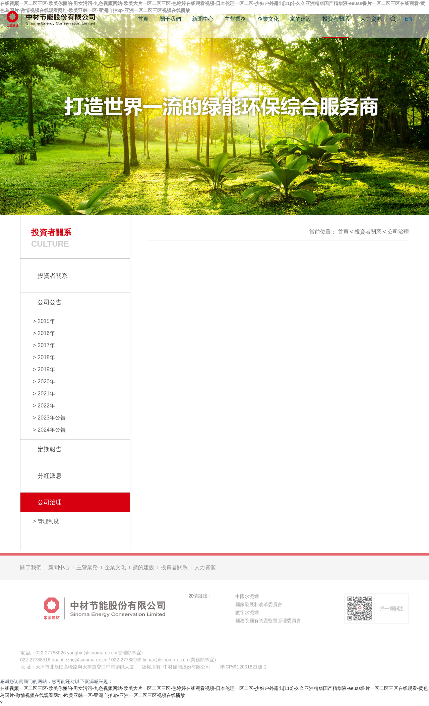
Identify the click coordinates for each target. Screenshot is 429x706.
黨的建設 (300, 19)
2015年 (46, 321)
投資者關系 (335, 19)
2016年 (46, 333)
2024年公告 (52, 430)
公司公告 (50, 302)
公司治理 (398, 232)
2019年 (46, 369)
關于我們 (170, 19)
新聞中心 (202, 19)
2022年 (46, 405)
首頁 (143, 19)
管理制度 (48, 521)
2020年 (46, 381)
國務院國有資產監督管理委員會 (268, 621)
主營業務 (235, 19)
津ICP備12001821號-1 (243, 667)
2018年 (46, 357)
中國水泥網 (247, 597)
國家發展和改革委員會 (258, 605)
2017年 (46, 345)
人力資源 (371, 19)
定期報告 (50, 449)
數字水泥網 (247, 613)
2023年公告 (52, 418)
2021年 (46, 393)
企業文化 (268, 19)
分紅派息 (50, 475)
